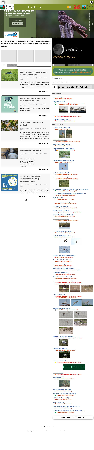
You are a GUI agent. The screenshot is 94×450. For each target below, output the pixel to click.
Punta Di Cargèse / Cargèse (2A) (61, 210)
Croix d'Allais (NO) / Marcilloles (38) (62, 259)
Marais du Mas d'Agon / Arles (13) (61, 144)
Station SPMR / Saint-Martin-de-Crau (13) (63, 160)
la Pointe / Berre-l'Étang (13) (60, 140)
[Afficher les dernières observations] (60, 81)
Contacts (49, 426)
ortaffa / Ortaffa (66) (58, 373)
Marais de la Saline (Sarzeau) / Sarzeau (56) (64, 268)
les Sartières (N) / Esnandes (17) (61, 177)
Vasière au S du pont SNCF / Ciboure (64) (63, 336)
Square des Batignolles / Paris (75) (61, 119)
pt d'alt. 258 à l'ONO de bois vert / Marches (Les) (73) (66, 406)
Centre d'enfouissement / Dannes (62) (62, 276)
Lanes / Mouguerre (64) (59, 101)
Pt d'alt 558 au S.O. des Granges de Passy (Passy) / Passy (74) (68, 410)
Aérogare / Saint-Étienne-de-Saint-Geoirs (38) (64, 255)
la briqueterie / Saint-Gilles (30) (61, 219)
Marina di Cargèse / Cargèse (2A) (61, 202)
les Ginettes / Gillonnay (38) (60, 264)
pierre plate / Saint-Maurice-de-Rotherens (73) (64, 393)
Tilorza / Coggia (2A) (58, 97)
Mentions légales (43, 426)
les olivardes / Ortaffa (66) (59, 115)
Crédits (53, 426)
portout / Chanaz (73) (58, 402)
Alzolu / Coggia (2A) (58, 197)
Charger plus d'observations (73, 417)
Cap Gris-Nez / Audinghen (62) (60, 272)
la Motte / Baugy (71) (58, 377)
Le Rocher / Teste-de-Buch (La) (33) (62, 235)
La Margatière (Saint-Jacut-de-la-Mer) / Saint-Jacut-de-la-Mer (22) (69, 193)
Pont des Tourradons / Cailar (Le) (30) (62, 231)
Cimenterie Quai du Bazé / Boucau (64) (63, 281)
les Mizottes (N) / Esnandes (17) (61, 173)
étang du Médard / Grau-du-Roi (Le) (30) (63, 214)
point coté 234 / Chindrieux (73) (61, 398)
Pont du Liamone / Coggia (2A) (61, 206)
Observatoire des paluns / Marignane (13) (63, 148)
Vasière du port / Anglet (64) (60, 348)
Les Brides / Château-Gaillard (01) (61, 127)
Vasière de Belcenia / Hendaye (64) (61, 308)
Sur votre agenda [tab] (12, 65)
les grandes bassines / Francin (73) (62, 389)
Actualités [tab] (4, 65)
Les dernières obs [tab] (57, 78)
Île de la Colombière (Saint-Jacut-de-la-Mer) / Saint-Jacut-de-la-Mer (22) (71, 189)
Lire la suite (43, 91)
